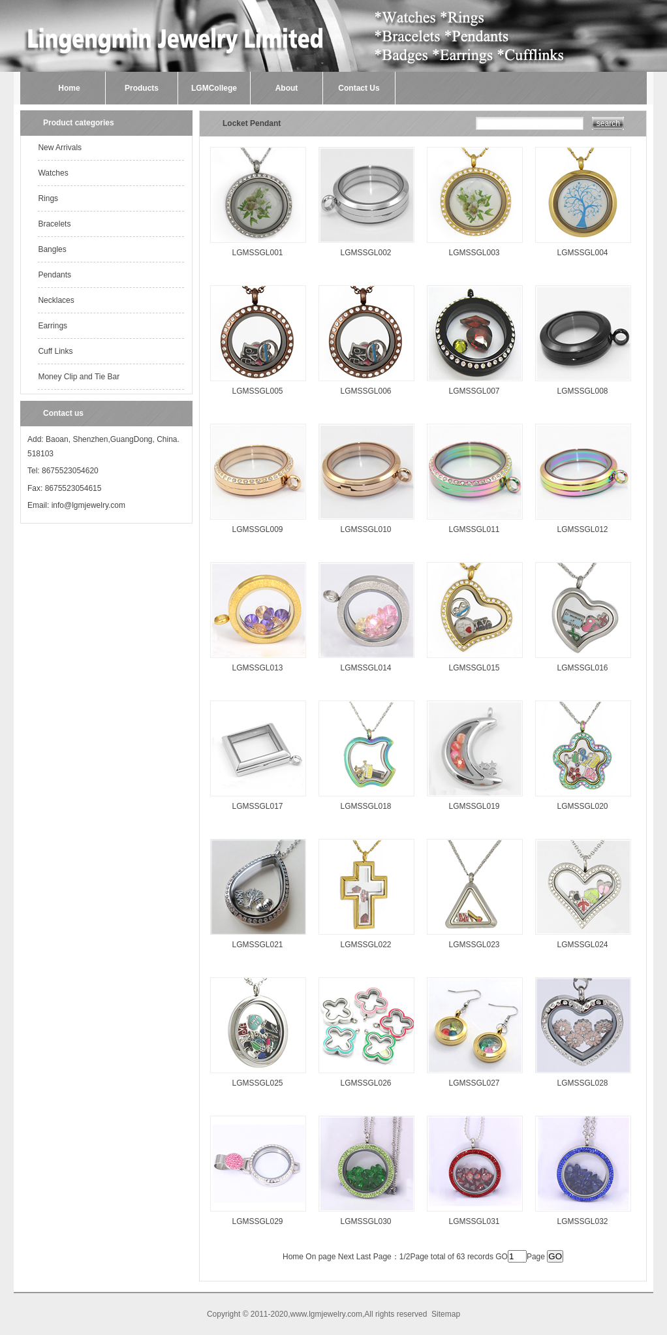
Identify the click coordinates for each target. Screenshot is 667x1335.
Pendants (54, 274)
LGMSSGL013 (257, 667)
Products (142, 88)
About (286, 88)
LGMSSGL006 (365, 391)
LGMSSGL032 (582, 1221)
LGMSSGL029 (257, 1221)
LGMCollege (214, 88)
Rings (48, 198)
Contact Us (358, 88)
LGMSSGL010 (365, 529)
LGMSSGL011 (473, 529)
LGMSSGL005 (257, 391)
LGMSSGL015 (473, 667)
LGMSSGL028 (582, 1083)
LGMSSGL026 (365, 1083)
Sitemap (445, 1314)
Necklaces (56, 300)
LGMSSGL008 (582, 391)
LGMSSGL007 (473, 391)
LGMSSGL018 (365, 806)
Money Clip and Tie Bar (78, 376)
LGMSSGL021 (257, 944)
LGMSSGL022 (365, 944)
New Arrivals (60, 147)
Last (363, 1256)
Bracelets (54, 223)
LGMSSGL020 (582, 806)
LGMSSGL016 (582, 667)
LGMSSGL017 (257, 806)
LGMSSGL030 (365, 1221)
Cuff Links (55, 351)
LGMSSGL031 (473, 1221)
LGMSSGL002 (365, 252)
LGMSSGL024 (582, 944)
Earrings (52, 325)
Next (346, 1256)
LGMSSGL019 (473, 806)
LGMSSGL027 (473, 1083)
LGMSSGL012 (582, 529)
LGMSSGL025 (257, 1083)
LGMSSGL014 (365, 667)
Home (69, 88)
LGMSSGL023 (473, 944)
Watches (53, 173)
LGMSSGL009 (257, 529)
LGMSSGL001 (257, 252)
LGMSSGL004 (582, 252)
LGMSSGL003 (473, 252)
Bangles (52, 249)
